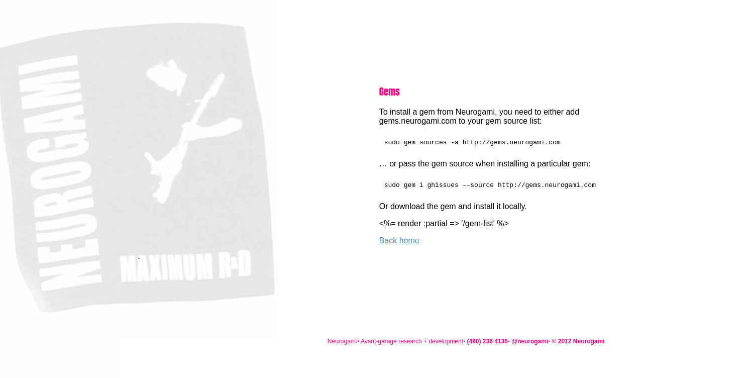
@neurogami (529, 341)
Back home (399, 243)
